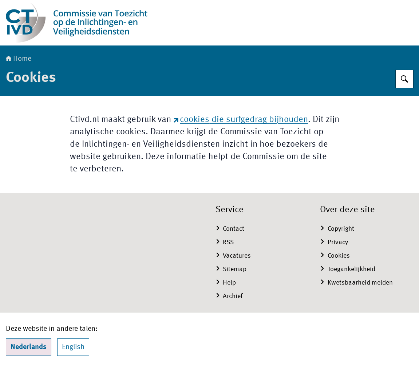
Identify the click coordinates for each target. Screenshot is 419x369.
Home (18, 59)
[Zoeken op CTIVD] (404, 79)
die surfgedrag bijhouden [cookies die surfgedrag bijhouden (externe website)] (240, 119)
